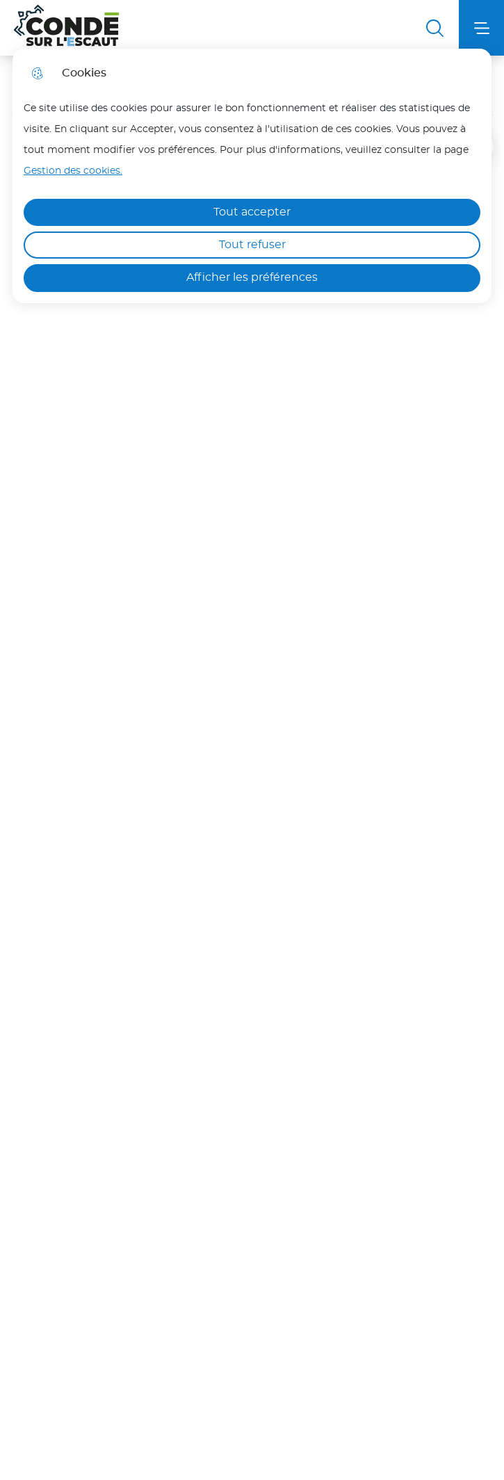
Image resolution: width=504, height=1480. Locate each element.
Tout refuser (252, 244)
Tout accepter (252, 212)
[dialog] (252, 176)
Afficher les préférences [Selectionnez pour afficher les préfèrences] (252, 277)
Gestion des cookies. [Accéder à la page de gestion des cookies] (73, 170)
